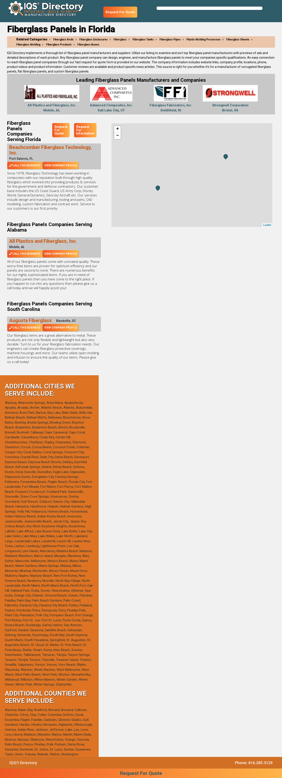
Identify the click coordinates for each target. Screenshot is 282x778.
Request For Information (85, 130)
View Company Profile (60, 165)
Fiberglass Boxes (88, 44)
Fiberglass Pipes (170, 39)
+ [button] (117, 129)
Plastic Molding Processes (203, 39)
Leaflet (267, 225)
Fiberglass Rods (63, 39)
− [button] (117, 135)
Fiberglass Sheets (237, 39)
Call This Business (24, 165)
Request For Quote (120, 12)
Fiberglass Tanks (143, 39)
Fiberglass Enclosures (93, 39)
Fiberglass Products (59, 44)
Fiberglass (120, 39)
